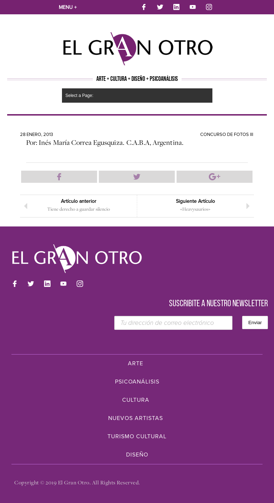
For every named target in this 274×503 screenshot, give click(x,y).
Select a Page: (79, 95)
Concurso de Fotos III (226, 134)
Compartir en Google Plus (215, 177)
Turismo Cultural (137, 436)
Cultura (135, 400)
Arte (135, 363)
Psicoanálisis (137, 381)
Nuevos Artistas (135, 418)
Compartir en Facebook (59, 177)
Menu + (68, 7)
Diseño (137, 454)
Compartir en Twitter (137, 177)
